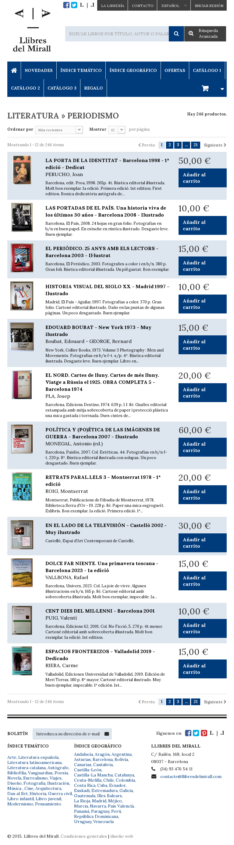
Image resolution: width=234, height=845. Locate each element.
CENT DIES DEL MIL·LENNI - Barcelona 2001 (107, 614)
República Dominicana (96, 816)
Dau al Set (17, 793)
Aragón (102, 754)
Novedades (39, 70)
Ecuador (117, 785)
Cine (29, 788)
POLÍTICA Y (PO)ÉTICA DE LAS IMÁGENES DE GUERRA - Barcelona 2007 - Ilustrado (107, 436)
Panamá (81, 811)
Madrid (99, 801)
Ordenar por (20, 129)
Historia (38, 793)
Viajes (56, 778)
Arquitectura (48, 788)
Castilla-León (87, 770)
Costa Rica (84, 785)
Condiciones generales (84, 836)
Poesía (61, 773)
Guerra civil (60, 793)
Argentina (122, 754)
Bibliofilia (16, 773)
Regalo (93, 88)
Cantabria (103, 764)
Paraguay (100, 811)
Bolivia (121, 759)
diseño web (121, 836)
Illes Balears (109, 795)
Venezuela (103, 821)
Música (15, 788)
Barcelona (103, 759)
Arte (11, 757)
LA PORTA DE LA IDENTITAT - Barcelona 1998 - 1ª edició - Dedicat (107, 167)
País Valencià (121, 806)
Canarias (82, 764)
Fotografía (34, 783)
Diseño (14, 783)
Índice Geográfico (133, 70)
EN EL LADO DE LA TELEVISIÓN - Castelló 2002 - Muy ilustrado (106, 528)
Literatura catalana (26, 767)
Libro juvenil (48, 798)
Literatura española (38, 757)
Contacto (143, 5)
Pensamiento (48, 804)
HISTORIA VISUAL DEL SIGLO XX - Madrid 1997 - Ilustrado (107, 289)
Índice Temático (81, 70)
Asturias (82, 759)
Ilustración (58, 783)
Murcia (81, 806)
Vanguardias (40, 773)
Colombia (125, 780)
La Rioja (82, 801)
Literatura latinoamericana (34, 762)
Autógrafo (58, 767)
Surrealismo (35, 778)
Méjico (115, 801)
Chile (108, 780)
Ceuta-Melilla (87, 780)
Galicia (126, 790)
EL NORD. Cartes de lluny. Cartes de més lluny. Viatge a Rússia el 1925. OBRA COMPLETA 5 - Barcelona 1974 (107, 386)
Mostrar (97, 129)
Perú (116, 811)
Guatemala (84, 795)
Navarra (98, 806)
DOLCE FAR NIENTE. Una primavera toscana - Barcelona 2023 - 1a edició (107, 570)
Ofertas (175, 70)
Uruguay (82, 821)
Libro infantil (20, 798)
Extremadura (104, 790)
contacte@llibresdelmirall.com (191, 776)
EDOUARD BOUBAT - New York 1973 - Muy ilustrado (107, 334)
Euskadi (82, 790)
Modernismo (20, 804)
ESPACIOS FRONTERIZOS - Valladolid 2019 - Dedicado (107, 658)
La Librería (112, 5)
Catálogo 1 (207, 70)
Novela (14, 778)
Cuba (102, 785)
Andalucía (83, 754)
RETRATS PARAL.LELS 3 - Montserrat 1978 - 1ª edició (107, 484)
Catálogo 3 (62, 88)
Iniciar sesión (209, 5)
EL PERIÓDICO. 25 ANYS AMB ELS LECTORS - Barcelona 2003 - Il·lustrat (101, 251)
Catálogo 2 (25, 88)
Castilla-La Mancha (93, 775)
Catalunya (124, 775)
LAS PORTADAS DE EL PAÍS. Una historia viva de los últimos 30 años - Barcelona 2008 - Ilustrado (105, 211)
